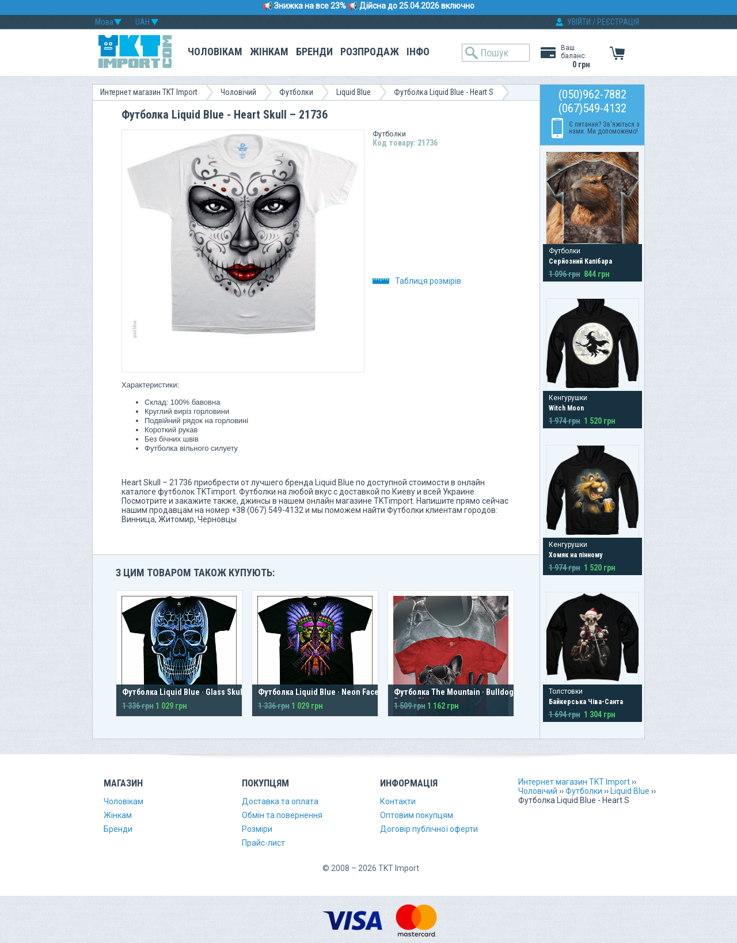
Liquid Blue (353, 92)
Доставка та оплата (280, 801)
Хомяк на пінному (575, 555)
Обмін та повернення (282, 815)
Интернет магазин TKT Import (148, 92)
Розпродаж (369, 51)
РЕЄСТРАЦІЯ (618, 21)
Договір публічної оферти (429, 829)
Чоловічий (238, 92)
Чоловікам (215, 51)
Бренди (314, 51)
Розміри (257, 829)
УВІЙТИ (579, 21)
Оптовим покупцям (416, 815)
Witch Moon (566, 408)
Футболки (296, 92)
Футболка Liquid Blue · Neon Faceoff (323, 692)
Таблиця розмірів (417, 281)
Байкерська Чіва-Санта (586, 702)
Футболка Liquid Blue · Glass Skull (183, 692)
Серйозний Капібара (580, 261)
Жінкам (269, 51)
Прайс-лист (263, 842)
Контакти (398, 801)
